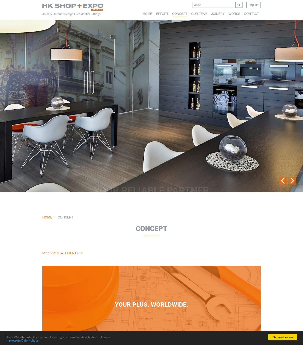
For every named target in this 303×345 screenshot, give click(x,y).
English (254, 5)
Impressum (13, 341)
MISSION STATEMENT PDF (63, 253)
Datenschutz (29, 341)
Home (72, 7)
